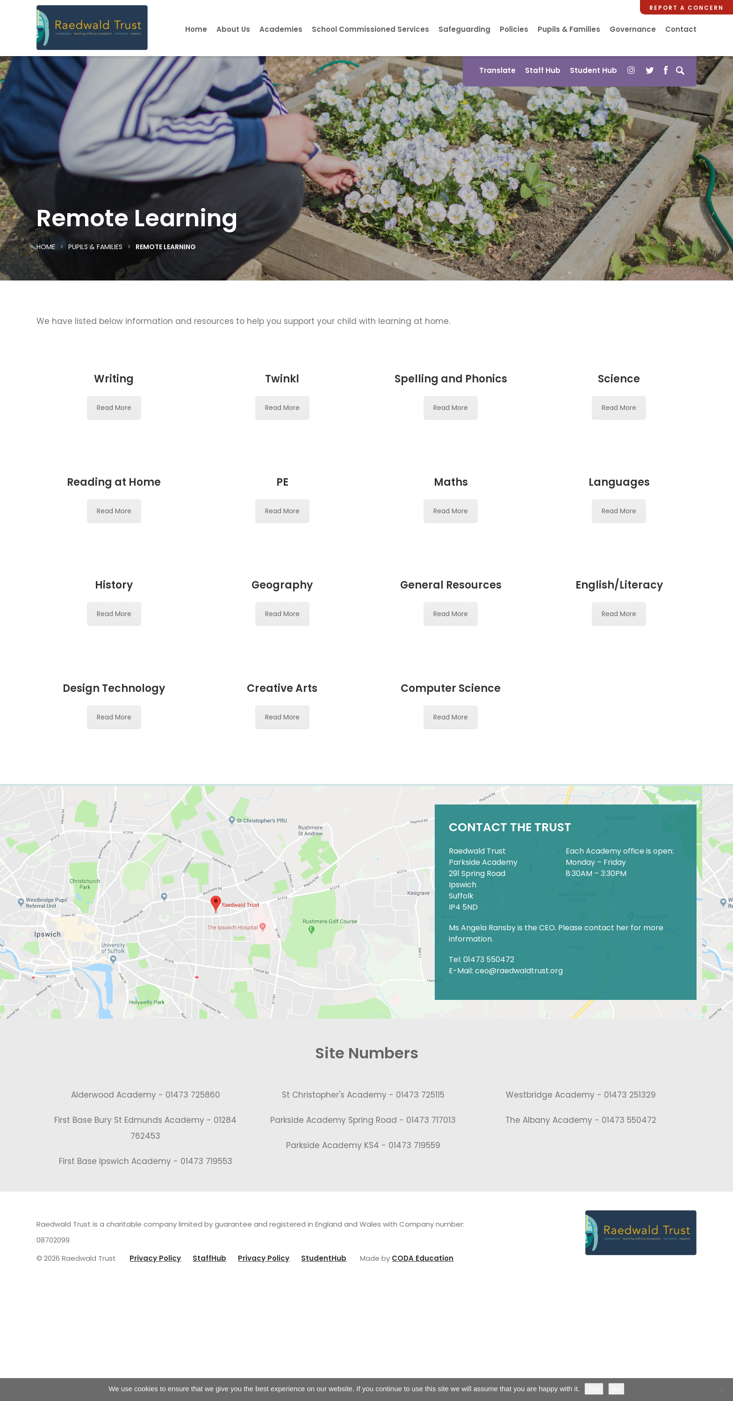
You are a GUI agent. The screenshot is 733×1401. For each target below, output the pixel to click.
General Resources (451, 656)
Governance (633, 29)
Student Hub (593, 70)
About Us (233, 29)
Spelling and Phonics (451, 379)
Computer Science (451, 825)
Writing (114, 379)
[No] (721, 1389)
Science (619, 379)
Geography (282, 585)
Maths (451, 482)
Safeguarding (464, 29)
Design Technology (114, 825)
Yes (593, 1389)
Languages (619, 482)
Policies (514, 29)
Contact (681, 29)
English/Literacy (619, 651)
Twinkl (282, 379)
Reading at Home (114, 482)
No (616, 1389)
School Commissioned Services (370, 29)
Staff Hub (543, 70)
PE (282, 482)
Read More (114, 407)
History (114, 585)
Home (196, 29)
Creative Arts (282, 825)
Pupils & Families (569, 29)
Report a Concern (686, 8)
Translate (497, 70)
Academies (280, 29)
